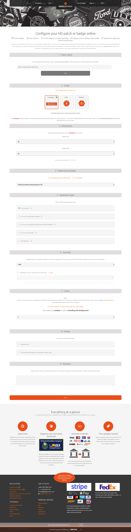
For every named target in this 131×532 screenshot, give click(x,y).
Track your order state (16, 500)
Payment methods (15, 506)
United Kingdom (43, 514)
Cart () (81, 3)
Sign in (91, 3)
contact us (111, 311)
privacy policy (74, 525)
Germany (40, 518)
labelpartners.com (45, 504)
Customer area (14, 498)
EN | (102, 3)
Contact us (13, 518)
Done (65, 408)
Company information (16, 516)
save (65, 73)
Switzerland (41, 522)
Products (38, 3)
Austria (40, 520)
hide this (64, 480)
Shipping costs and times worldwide (20, 504)
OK (81, 525)
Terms (11, 522)
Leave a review (14, 520)
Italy (39, 516)
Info (49, 3)
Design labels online (15, 509)
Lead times (13, 502)
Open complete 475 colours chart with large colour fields (65, 317)
